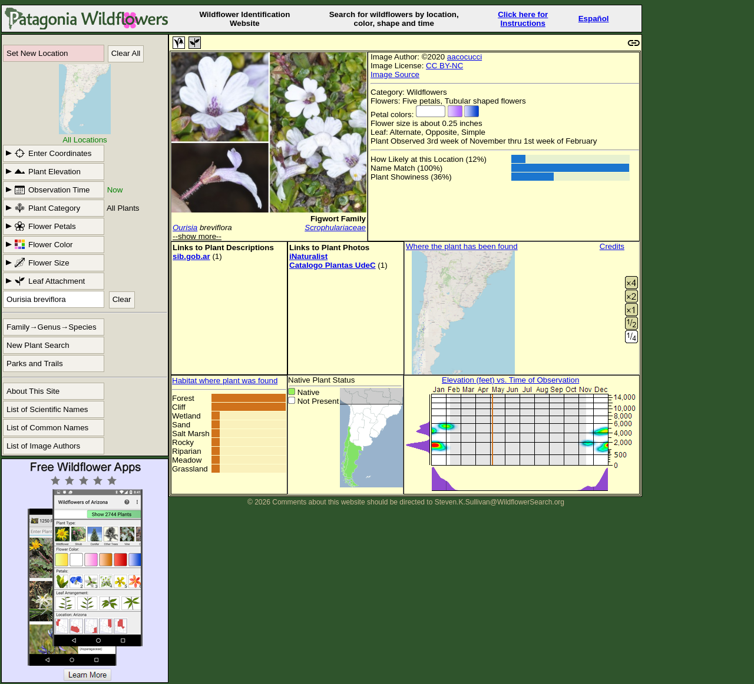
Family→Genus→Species (51, 327)
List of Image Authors (43, 445)
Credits (612, 246)
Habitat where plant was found (224, 380)
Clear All (126, 53)
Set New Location (37, 53)
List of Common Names (47, 427)
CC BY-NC (444, 65)
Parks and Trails (34, 363)
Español (593, 18)
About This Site (32, 391)
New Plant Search (38, 345)
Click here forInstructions (523, 19)
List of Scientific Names (47, 409)
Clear (122, 299)
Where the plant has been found (462, 246)
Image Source (395, 74)
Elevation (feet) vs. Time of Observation (510, 380)
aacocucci (464, 56)
